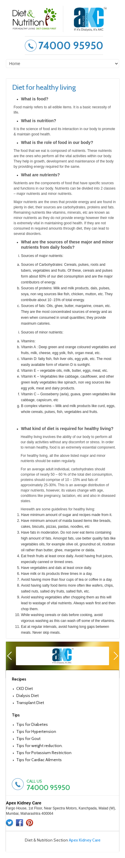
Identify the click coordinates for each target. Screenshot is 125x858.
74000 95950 (70, 45)
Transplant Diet (30, 702)
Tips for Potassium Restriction (44, 752)
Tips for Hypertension (36, 731)
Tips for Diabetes (32, 724)
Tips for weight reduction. (39, 745)
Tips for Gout (28, 738)
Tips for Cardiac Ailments (39, 759)
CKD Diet (24, 688)
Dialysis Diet (27, 695)
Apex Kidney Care (84, 840)
